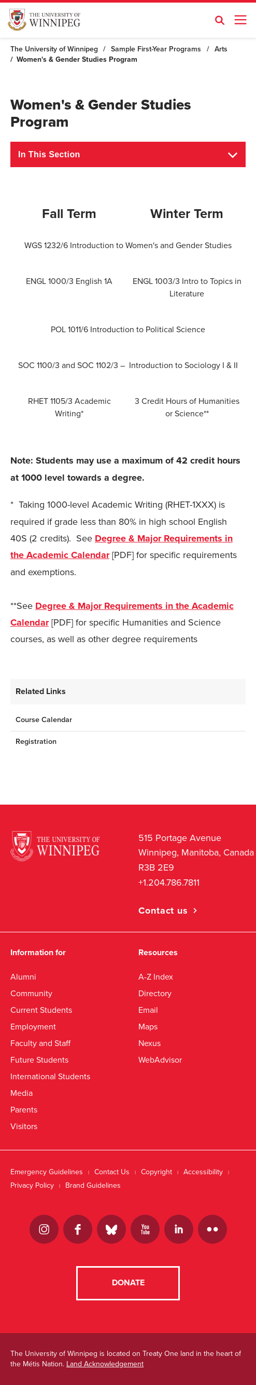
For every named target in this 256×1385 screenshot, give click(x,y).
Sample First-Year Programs (156, 49)
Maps (148, 1026)
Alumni (23, 977)
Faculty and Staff (40, 1043)
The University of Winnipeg (54, 49)
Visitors (23, 1126)
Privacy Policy (32, 1185)
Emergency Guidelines (46, 1171)
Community (31, 993)
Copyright (156, 1171)
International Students (50, 1076)
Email (148, 1010)
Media (21, 1093)
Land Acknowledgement (105, 1364)
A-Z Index (155, 977)
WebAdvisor (160, 1060)
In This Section (49, 154)
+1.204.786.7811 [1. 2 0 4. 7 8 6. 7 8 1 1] (169, 882)
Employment (33, 1026)
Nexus (149, 1043)
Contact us (163, 910)
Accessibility (203, 1171)
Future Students (39, 1060)
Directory (155, 993)
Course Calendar (44, 719)
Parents (23, 1110)
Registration (36, 741)
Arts (221, 49)
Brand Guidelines (93, 1185)
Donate (128, 1283)
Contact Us (112, 1171)
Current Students (41, 1010)
